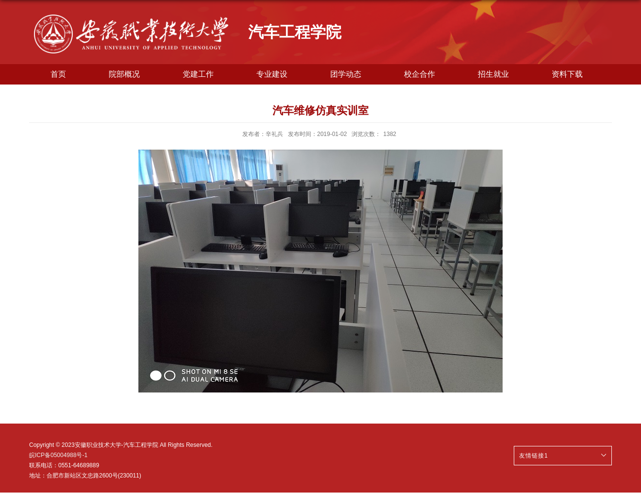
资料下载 (567, 74)
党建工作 (198, 74)
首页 (58, 74)
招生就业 (493, 74)
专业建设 (271, 74)
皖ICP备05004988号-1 (58, 455)
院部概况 (124, 74)
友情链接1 (533, 455)
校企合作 (419, 74)
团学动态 (345, 74)
